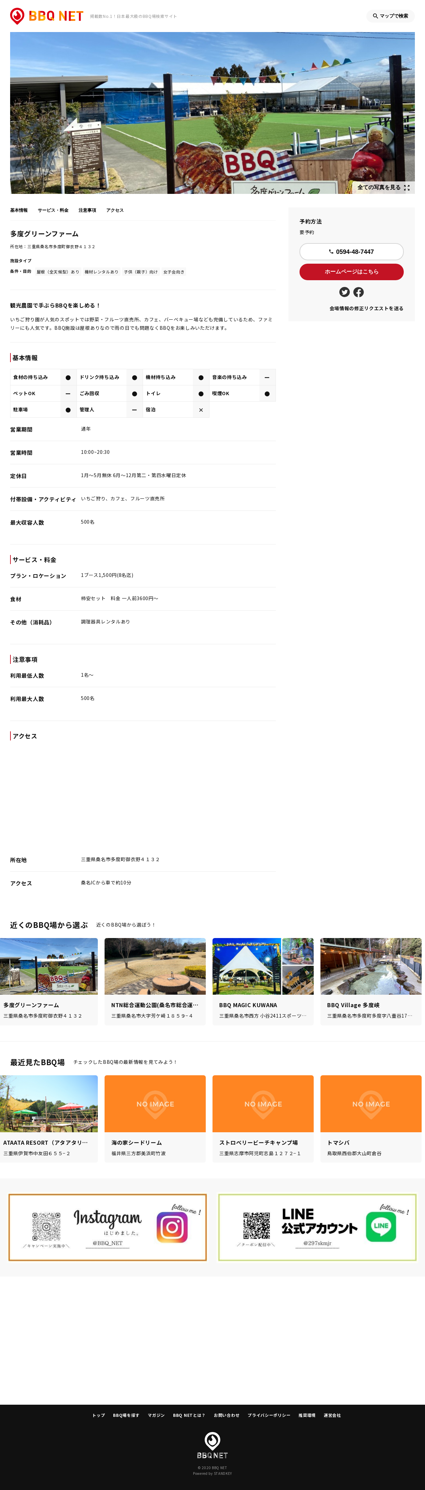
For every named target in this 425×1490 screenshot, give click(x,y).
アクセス (115, 210)
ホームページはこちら (352, 271)
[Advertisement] (212, 1340)
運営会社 (332, 1415)
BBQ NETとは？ (189, 1415)
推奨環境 (307, 1415)
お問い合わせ (226, 1415)
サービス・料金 (53, 210)
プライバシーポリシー (269, 1415)
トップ (98, 1415)
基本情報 (19, 210)
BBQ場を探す (126, 1415)
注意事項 (87, 210)
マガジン (156, 1415)
